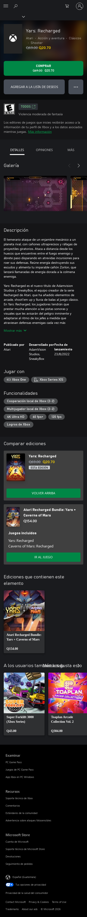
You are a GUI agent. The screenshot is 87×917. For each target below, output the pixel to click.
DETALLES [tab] (17, 150)
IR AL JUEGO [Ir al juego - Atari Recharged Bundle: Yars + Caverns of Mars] (43, 557)
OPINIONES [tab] (44, 150)
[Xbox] (12, 16)
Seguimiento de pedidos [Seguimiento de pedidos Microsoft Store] (19, 863)
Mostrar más (15, 330)
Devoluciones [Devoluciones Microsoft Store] (13, 856)
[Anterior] (69, 165)
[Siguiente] (78, 165)
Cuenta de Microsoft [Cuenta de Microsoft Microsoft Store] (17, 841)
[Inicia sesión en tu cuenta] (79, 6)
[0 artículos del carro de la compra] (68, 6)
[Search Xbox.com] (16, 6)
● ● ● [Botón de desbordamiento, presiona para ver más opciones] (76, 86)
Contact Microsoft (16, 901)
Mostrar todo (53, 665)
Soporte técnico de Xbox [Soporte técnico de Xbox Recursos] (19, 798)
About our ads (30, 909)
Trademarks (12, 909)
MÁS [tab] (71, 150)
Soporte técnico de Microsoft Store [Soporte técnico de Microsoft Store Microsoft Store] (25, 848)
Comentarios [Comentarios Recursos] (13, 805)
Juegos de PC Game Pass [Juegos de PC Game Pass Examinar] (20, 769)
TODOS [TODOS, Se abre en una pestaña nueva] (28, 107)
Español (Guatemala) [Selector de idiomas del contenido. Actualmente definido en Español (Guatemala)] (24, 876)
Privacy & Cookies (39, 901)
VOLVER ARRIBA (43, 493)
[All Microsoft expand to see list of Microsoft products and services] (5, 6)
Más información (40, 131)
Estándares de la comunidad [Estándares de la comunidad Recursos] (21, 812)
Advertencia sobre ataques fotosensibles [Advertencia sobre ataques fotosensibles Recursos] (28, 820)
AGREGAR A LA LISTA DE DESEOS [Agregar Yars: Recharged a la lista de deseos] (34, 87)
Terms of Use (59, 901)
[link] (24, 621)
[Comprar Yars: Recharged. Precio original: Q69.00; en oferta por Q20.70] (43, 68)
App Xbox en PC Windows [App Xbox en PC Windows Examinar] (20, 776)
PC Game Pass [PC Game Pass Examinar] (14, 762)
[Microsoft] (43, 3)
